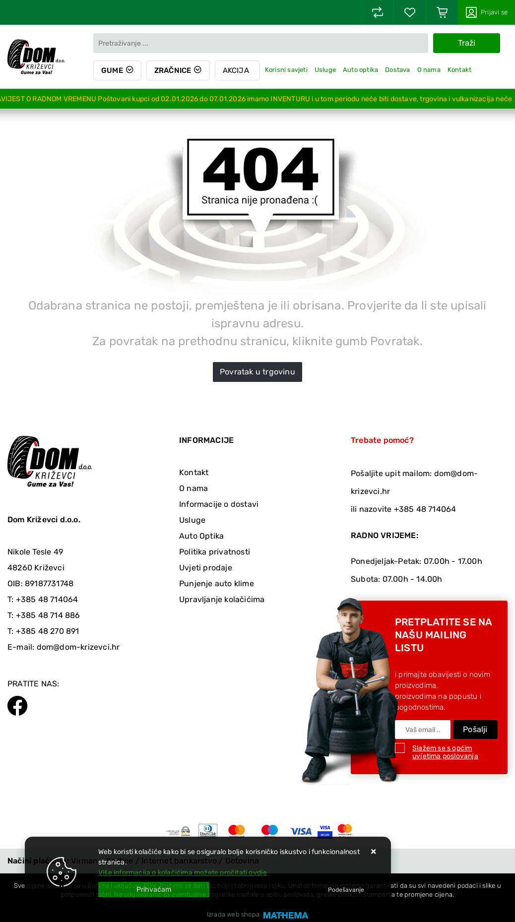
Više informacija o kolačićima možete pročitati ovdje (182, 872)
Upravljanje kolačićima (221, 599)
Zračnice (173, 70)
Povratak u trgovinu (257, 371)
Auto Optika (201, 536)
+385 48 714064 (47, 599)
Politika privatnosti (214, 551)
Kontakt (459, 69)
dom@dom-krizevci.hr (78, 647)
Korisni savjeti (286, 69)
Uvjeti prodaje (205, 567)
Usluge (325, 69)
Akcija (236, 70)
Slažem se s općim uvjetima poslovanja (445, 752)
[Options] (346, 890)
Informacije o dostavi (218, 504)
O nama (429, 69)
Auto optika (360, 69)
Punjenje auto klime (216, 583)
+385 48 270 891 (47, 631)
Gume (112, 70)
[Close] (153, 889)
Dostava (397, 69)
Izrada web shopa (233, 914)
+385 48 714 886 (48, 615)
